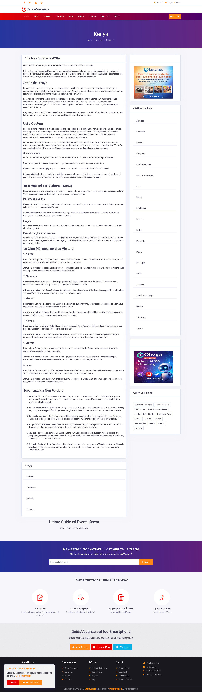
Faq (92, 679)
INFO (117, 16)
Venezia (161, 424)
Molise (139, 230)
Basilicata (140, 132)
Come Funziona (70, 668)
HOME (26, 16)
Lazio (138, 186)
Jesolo (137, 414)
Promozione (122, 668)
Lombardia (141, 208)
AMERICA (60, 16)
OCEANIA (93, 16)
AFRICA (80, 16)
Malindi (30, 476)
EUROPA (47, 16)
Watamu (30, 509)
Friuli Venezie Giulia (144, 175)
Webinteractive (115, 689)
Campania (140, 153)
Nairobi (30, 498)
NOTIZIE (105, 16)
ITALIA (36, 16)
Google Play (101, 647)
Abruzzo (140, 121)
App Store (79, 647)
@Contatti (149, 667)
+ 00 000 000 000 (152, 671)
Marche (139, 219)
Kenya (108, 40)
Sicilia (138, 274)
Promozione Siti (124, 679)
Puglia (139, 252)
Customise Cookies (30, 682)
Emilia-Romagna (143, 164)
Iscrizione (67, 672)
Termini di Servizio (98, 668)
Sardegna (140, 263)
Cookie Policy (96, 672)
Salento (137, 419)
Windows (123, 647)
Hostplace (138, 428)
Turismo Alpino (140, 424)
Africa (99, 40)
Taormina (147, 419)
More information (23, 676)
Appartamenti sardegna (143, 405)
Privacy (93, 676)
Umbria (139, 307)
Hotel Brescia (140, 409)
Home (89, 40)
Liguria (139, 197)
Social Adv (122, 672)
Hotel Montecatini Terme (157, 409)
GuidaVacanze (151, 663)
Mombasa (31, 487)
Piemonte (140, 241)
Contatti (67, 679)
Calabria (139, 143)
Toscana (140, 285)
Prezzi (66, 676)
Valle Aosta (141, 317)
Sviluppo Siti (122, 676)
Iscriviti (174, 16)
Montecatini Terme (164, 414)
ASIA (71, 16)
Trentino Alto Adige (144, 296)
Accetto (12, 682)
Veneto (139, 328)
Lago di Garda (148, 414)
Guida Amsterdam (162, 405)
